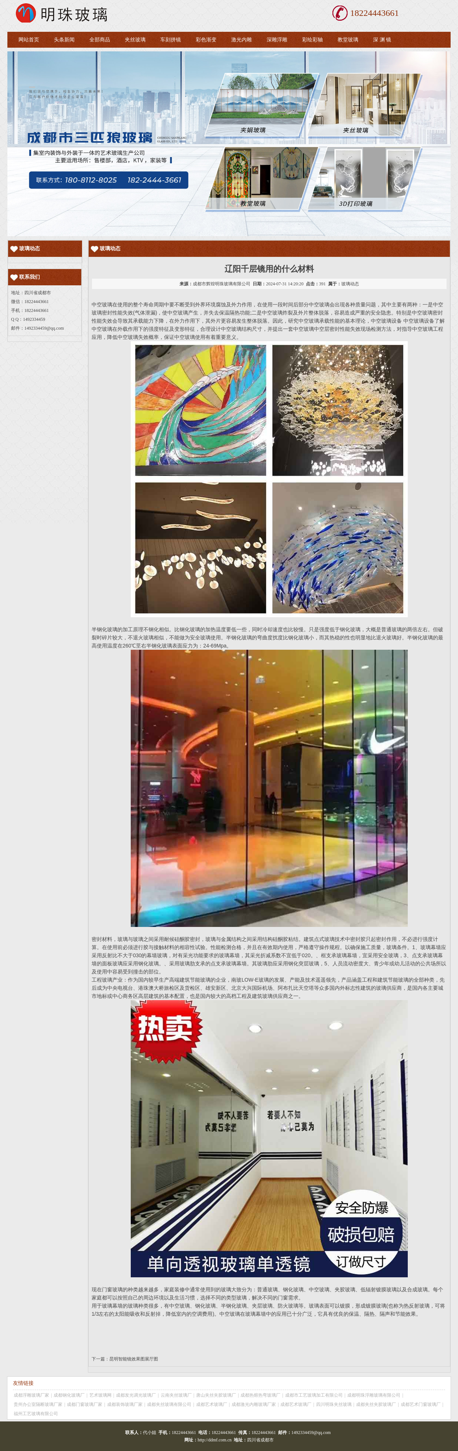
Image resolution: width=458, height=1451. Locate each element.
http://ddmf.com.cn (215, 1439)
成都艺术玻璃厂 (211, 1404)
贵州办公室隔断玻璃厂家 (38, 1404)
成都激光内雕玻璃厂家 (254, 1404)
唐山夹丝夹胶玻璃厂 (216, 1395)
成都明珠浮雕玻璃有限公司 (373, 1395)
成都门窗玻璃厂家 (84, 1404)
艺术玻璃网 (100, 1395)
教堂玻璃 (348, 40)
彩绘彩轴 (312, 40)
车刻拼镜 (170, 40)
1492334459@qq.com (44, 328)
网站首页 (28, 40)
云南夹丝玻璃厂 (176, 1395)
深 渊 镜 (382, 40)
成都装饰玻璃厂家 (125, 1404)
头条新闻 (64, 40)
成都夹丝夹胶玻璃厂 (376, 1404)
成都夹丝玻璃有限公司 (169, 1404)
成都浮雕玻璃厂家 (31, 1395)
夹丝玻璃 (135, 40)
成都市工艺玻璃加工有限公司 (314, 1395)
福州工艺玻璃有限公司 (36, 1413)
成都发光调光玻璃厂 (136, 1395)
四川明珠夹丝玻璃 (334, 1404)
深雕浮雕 (277, 40)
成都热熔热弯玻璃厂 (260, 1395)
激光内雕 (241, 40)
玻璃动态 (350, 283)
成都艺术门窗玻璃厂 (421, 1404)
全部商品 (99, 40)
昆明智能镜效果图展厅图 (133, 1359)
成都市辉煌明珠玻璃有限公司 (221, 283)
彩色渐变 (206, 40)
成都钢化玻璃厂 (69, 1395)
